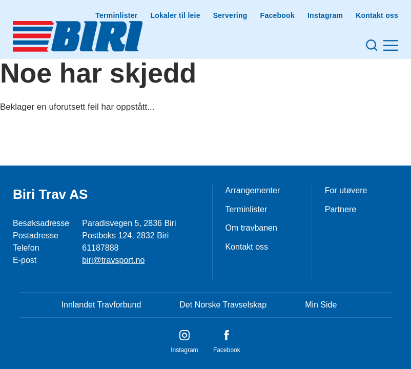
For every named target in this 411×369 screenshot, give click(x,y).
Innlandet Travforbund (101, 304)
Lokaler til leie (175, 15)
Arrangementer (252, 190)
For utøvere (346, 190)
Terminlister (116, 15)
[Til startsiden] (77, 36)
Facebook (277, 15)
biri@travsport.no (113, 260)
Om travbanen (251, 227)
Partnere (340, 209)
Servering (230, 15)
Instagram (325, 15)
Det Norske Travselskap (222, 304)
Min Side (321, 304)
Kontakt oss (377, 15)
